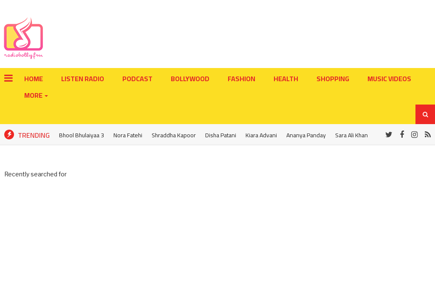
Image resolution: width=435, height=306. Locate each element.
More (34, 95)
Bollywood (190, 78)
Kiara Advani (261, 135)
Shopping (332, 78)
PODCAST (137, 78)
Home (33, 78)
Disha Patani (220, 135)
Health (286, 78)
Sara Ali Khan (351, 135)
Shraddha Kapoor (174, 135)
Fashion (241, 78)
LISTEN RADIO (82, 78)
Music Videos (389, 78)
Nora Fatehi (127, 135)
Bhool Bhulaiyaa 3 (81, 135)
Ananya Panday (306, 135)
